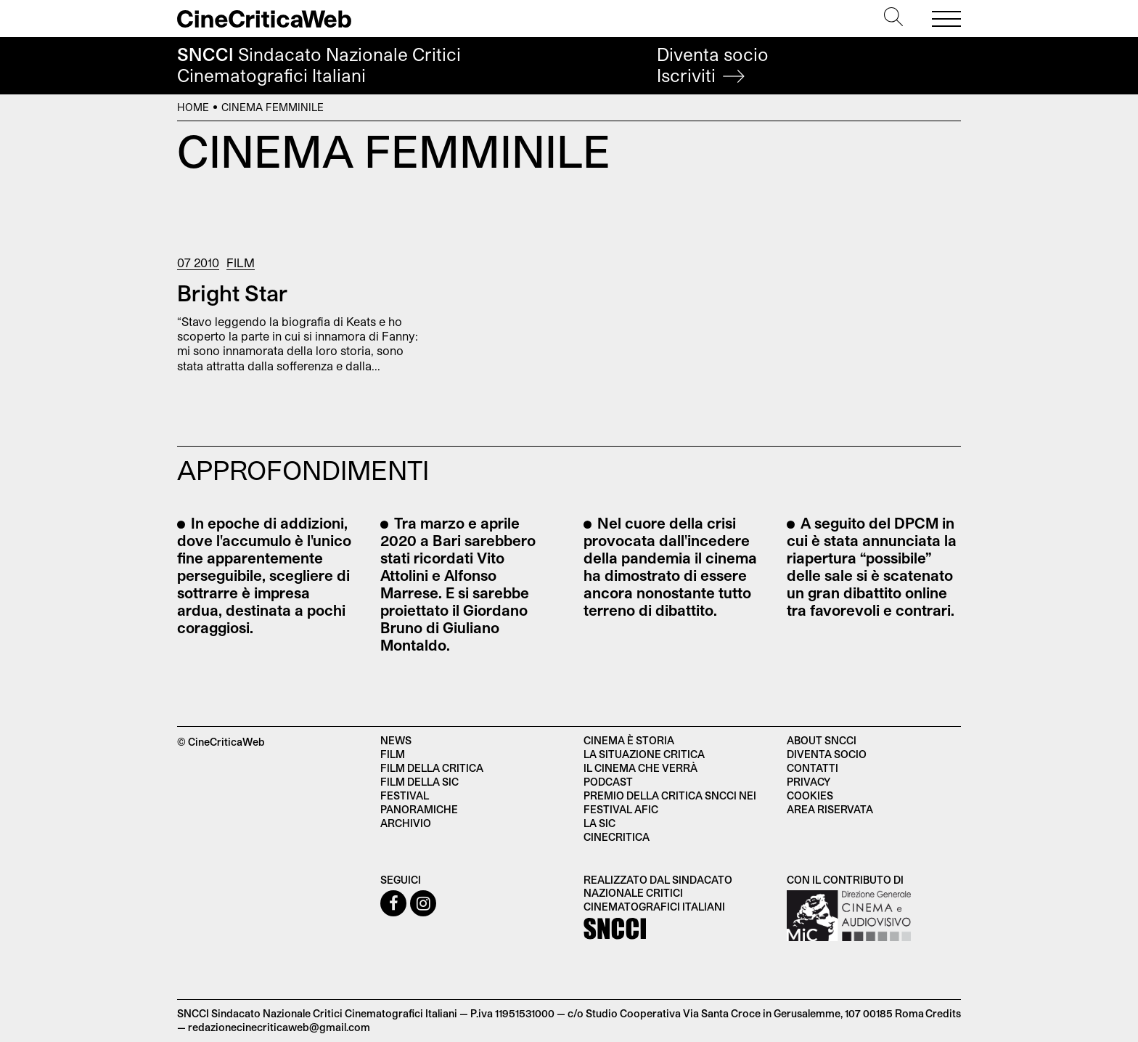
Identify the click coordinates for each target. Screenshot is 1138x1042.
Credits (943, 1013)
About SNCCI (821, 740)
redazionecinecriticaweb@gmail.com (279, 1027)
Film (240, 262)
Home (193, 107)
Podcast (608, 782)
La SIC (599, 823)
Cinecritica (617, 837)
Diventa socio (713, 65)
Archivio (405, 823)
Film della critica (431, 768)
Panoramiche (419, 809)
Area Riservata (830, 809)
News (396, 740)
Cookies (810, 795)
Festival (404, 795)
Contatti (812, 768)
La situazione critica (644, 754)
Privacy (808, 782)
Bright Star (232, 293)
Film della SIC (419, 782)
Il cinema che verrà (640, 768)
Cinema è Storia (629, 740)
